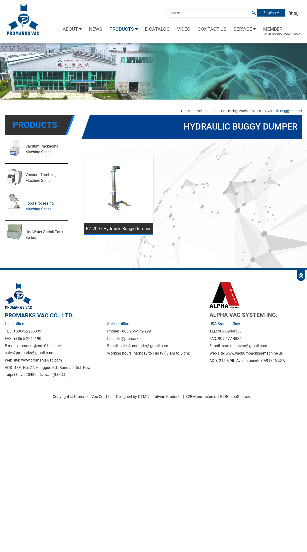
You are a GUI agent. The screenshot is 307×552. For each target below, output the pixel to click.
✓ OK (136, 549)
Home (185, 111)
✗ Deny (6, 423)
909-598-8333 (230, 331)
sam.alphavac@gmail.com (244, 346)
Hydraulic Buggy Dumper (283, 111)
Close (4, 406)
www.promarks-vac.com (41, 360)
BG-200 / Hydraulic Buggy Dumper (118, 228)
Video (183, 29)
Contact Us (212, 29)
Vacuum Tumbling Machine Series (41, 177)
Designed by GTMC (132, 396)
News (95, 29)
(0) (294, 13)
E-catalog (157, 29)
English (269, 12)
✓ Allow (6, 417)
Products (121, 29)
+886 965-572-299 (135, 331)
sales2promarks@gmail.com (29, 352)
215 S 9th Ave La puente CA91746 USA (252, 360)
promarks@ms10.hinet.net (39, 346)
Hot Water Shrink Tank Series (44, 235)
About (70, 29)
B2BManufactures (200, 396)
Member (272, 29)
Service (243, 29)
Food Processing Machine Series (39, 206)
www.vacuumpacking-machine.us (254, 353)
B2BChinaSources (235, 396)
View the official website (42, 458)
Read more (10, 458)
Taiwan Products (167, 396)
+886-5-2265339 (27, 331)
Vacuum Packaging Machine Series (42, 149)
